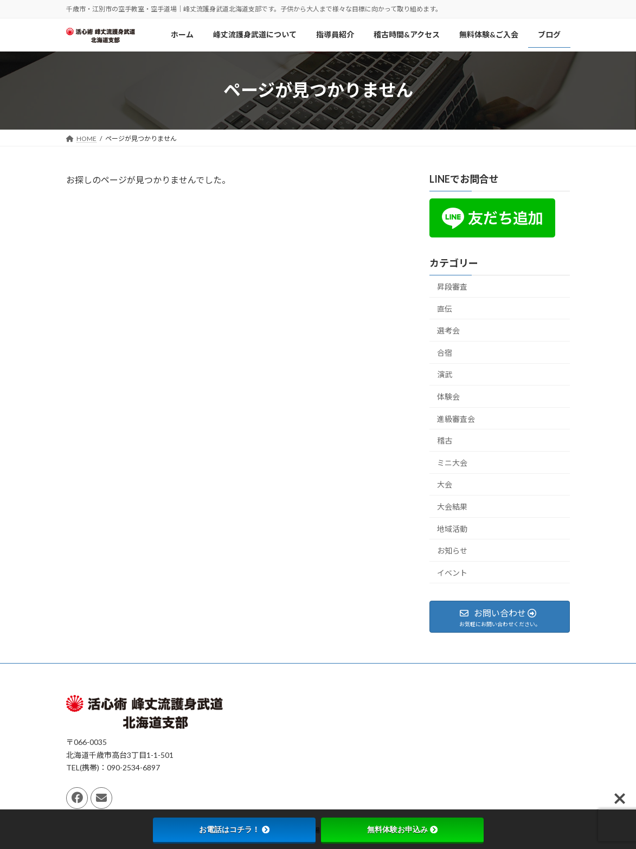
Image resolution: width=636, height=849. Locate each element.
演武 (444, 374)
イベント (452, 572)
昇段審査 (452, 286)
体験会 (448, 396)
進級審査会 (456, 418)
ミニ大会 (452, 462)
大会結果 (452, 506)
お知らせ (452, 550)
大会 (444, 484)
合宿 (444, 352)
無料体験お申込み (402, 829)
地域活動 (452, 528)
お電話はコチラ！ (234, 829)
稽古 (444, 440)
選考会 (448, 330)
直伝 (444, 308)
